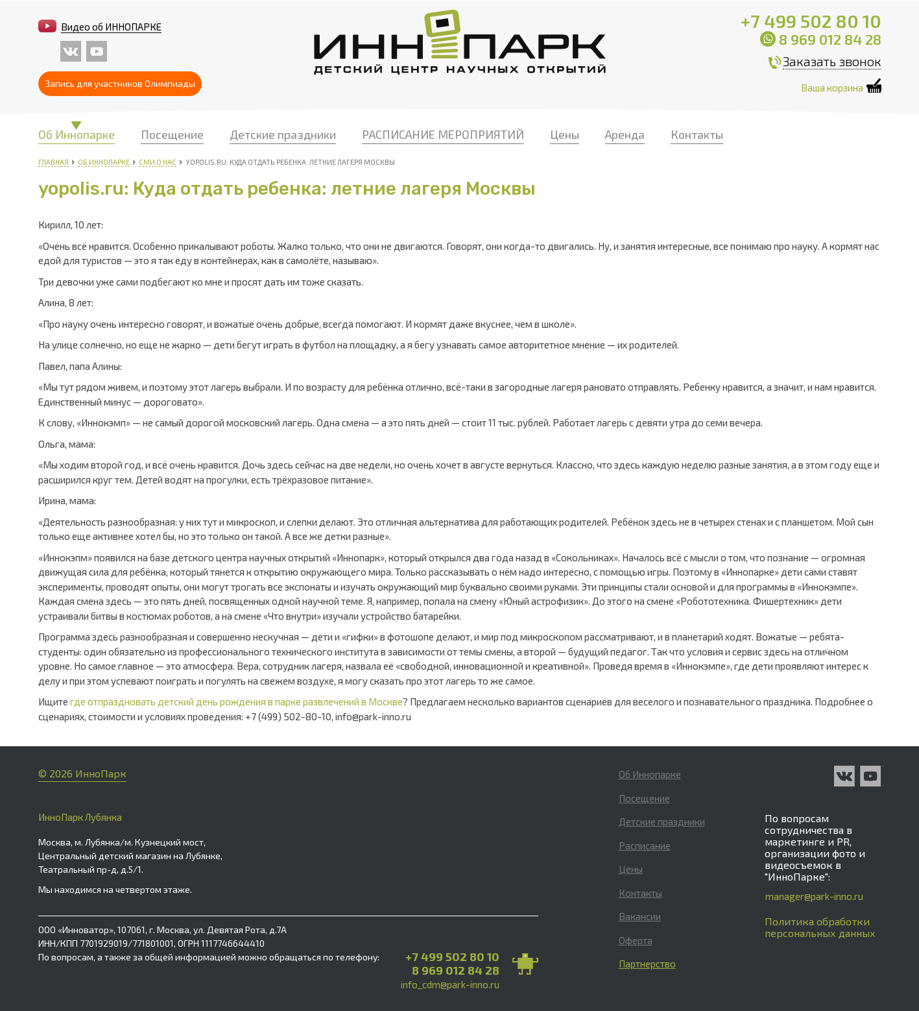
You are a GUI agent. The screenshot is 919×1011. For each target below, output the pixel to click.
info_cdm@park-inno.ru (450, 984)
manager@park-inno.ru (814, 896)
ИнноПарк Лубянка (80, 817)
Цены (564, 134)
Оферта (635, 940)
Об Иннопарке (76, 134)
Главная (53, 162)
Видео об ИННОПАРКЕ (111, 26)
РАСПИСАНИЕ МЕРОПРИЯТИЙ (443, 134)
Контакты (697, 134)
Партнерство (647, 963)
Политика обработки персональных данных (820, 927)
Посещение (172, 134)
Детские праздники (283, 134)
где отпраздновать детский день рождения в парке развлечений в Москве (236, 701)
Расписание (645, 845)
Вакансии (640, 916)
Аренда (625, 134)
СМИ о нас (157, 162)
